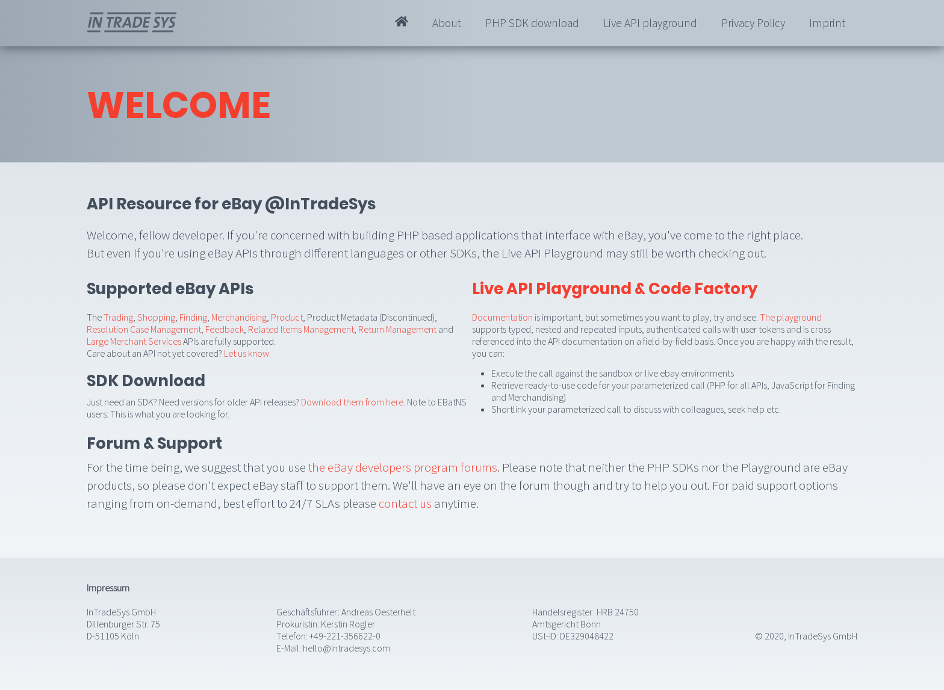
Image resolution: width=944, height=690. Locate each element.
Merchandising (239, 317)
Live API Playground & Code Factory (614, 289)
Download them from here (352, 402)
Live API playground (650, 23)
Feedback (224, 329)
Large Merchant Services (134, 341)
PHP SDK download (532, 23)
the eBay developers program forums (402, 467)
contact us (405, 503)
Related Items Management (301, 329)
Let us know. (247, 353)
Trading (118, 317)
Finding (193, 317)
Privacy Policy (753, 23)
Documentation (502, 317)
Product (287, 317)
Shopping (156, 317)
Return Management (397, 329)
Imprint (827, 23)
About (446, 23)
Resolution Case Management (144, 329)
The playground (791, 317)
